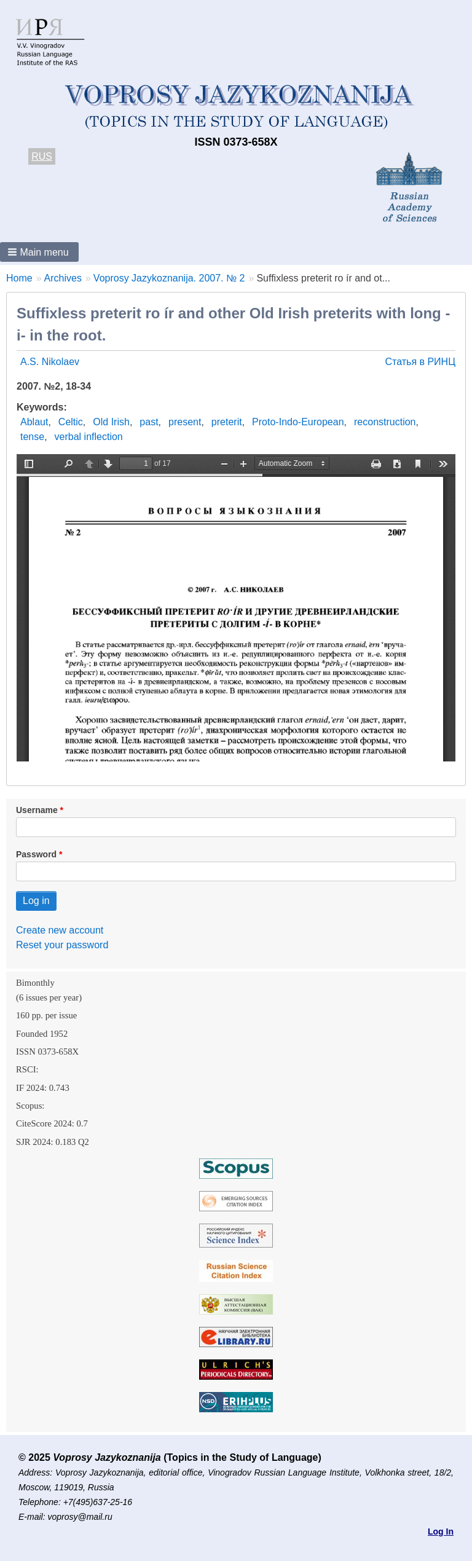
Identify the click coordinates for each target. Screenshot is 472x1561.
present (184, 422)
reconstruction (385, 422)
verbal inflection (89, 436)
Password (36, 854)
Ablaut (34, 422)
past (149, 422)
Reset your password (62, 945)
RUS (41, 156)
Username (37, 810)
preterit (226, 422)
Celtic (70, 422)
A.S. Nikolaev (49, 361)
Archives (63, 278)
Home (19, 278)
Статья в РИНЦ (420, 361)
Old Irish (111, 422)
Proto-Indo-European (298, 422)
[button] (39, 252)
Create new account (59, 930)
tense (32, 436)
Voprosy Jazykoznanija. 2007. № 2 (169, 278)
